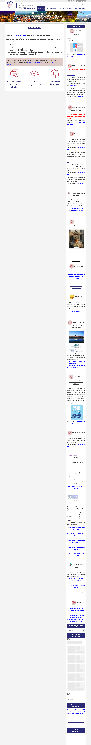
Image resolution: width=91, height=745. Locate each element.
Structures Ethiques (65, 8)
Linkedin (69, 1)
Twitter (66, 1)
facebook (71, 1)
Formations (41, 8)
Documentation (52, 8)
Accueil (23, 8)
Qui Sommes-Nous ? (80, 8)
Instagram (74, 1)
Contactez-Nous (81, 1)
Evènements (31, 8)
